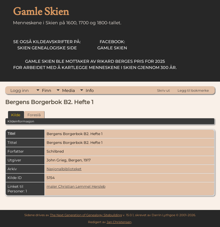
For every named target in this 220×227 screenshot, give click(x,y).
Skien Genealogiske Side (47, 44)
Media (68, 90)
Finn (46, 90)
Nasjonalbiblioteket (64, 169)
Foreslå (34, 115)
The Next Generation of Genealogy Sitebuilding (86, 215)
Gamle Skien (112, 44)
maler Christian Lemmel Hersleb (76, 186)
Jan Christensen (119, 222)
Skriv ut (163, 90)
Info (90, 90)
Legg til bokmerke (193, 90)
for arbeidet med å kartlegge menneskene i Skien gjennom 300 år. (95, 64)
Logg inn (19, 90)
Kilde (15, 115)
